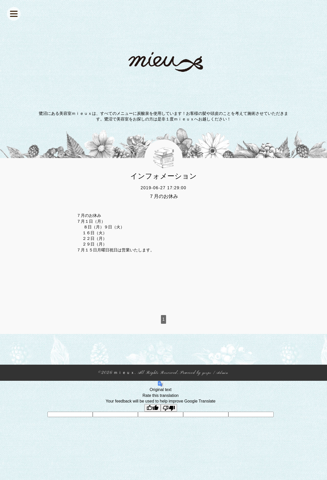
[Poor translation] (169, 408)
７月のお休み (163, 196)
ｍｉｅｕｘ (123, 372)
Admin (223, 372)
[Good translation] (152, 408)
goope (207, 372)
